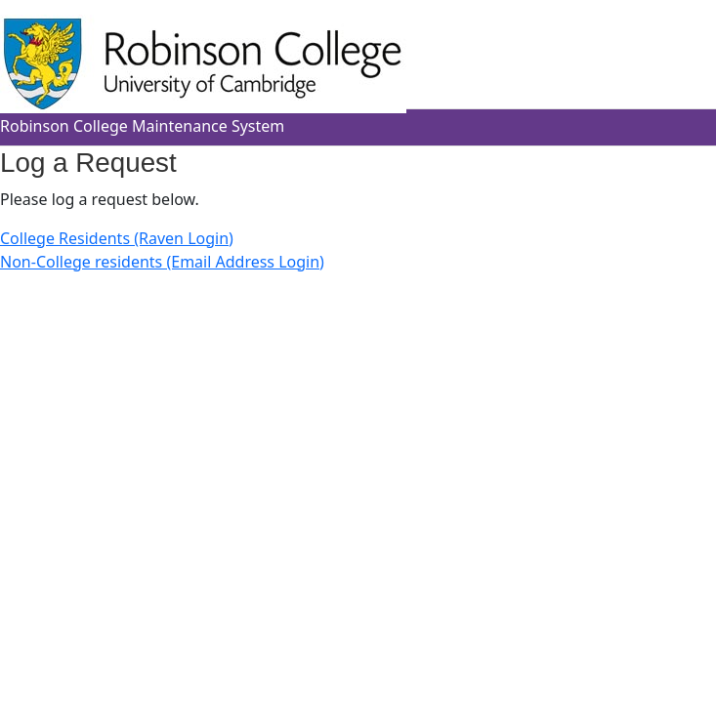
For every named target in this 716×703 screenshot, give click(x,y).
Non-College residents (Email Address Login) (162, 261)
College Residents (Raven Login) (116, 238)
